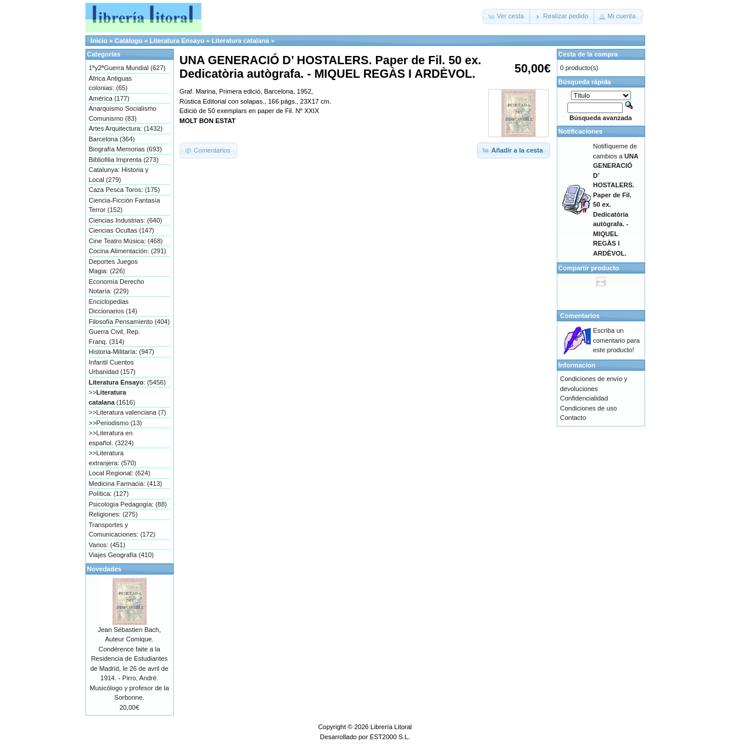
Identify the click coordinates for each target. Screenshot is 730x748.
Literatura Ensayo (177, 40)
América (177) (109, 98)
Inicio (99, 40)
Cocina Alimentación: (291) (127, 250)
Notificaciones (581, 131)
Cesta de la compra (588, 54)
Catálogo (129, 40)
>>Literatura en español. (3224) (111, 437)
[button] (507, 16)
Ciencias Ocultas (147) (121, 230)
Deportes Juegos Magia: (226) (113, 266)
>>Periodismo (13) (116, 422)
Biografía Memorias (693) (125, 149)
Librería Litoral (391, 726)
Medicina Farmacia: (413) (126, 483)
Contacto (573, 417)
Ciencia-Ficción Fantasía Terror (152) (124, 205)
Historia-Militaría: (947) (121, 351)
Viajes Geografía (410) (121, 554)
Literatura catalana (240, 40)
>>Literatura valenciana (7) (127, 412)
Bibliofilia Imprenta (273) (124, 159)
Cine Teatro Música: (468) (126, 240)
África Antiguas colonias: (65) (110, 83)
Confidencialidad (584, 398)
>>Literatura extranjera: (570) (113, 457)
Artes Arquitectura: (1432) (126, 128)
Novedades (104, 568)
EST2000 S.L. (389, 736)
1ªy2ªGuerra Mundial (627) (127, 67)
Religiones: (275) (113, 514)
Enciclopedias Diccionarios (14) (113, 306)
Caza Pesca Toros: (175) (124, 189)
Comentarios (580, 315)
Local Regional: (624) (120, 472)
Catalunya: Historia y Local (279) (119, 174)
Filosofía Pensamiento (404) (129, 321)
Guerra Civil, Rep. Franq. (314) (114, 336)
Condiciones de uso (588, 408)
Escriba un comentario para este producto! (616, 340)
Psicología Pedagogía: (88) (128, 504)
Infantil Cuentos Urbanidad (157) (112, 367)
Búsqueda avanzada (601, 117)
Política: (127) (109, 493)
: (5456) (127, 382)
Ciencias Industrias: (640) (126, 220)
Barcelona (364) (112, 139)
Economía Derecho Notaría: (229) (116, 286)
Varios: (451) (107, 544)
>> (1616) (112, 397)
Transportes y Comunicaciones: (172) (122, 529)
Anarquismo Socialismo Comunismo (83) (123, 113)
